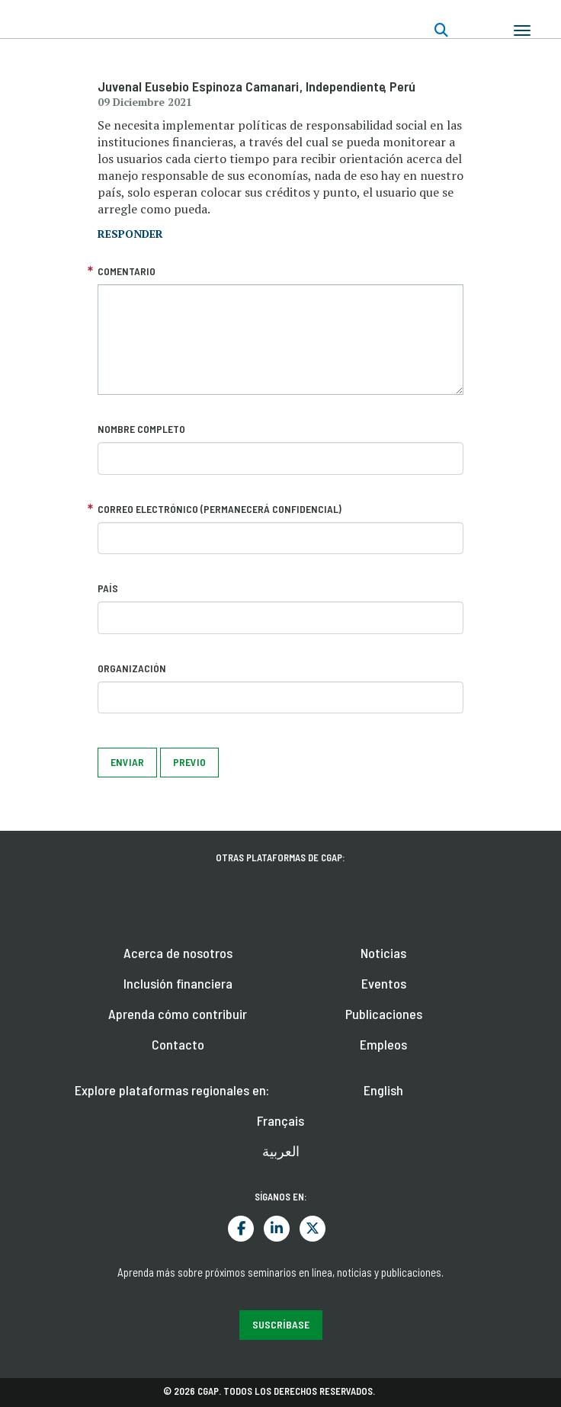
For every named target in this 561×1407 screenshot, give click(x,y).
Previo (189, 761)
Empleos (383, 1044)
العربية (281, 1151)
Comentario (126, 270)
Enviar (127, 761)
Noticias (383, 952)
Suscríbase (280, 1324)
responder (130, 233)
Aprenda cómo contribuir (177, 1013)
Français (280, 1120)
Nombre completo (141, 428)
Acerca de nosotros (177, 952)
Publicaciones (383, 1013)
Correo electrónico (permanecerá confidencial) (219, 508)
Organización (132, 668)
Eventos (383, 983)
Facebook (241, 1229)
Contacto (178, 1044)
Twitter (312, 1229)
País (108, 588)
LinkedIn (277, 1229)
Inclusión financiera (177, 983)
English (383, 1090)
